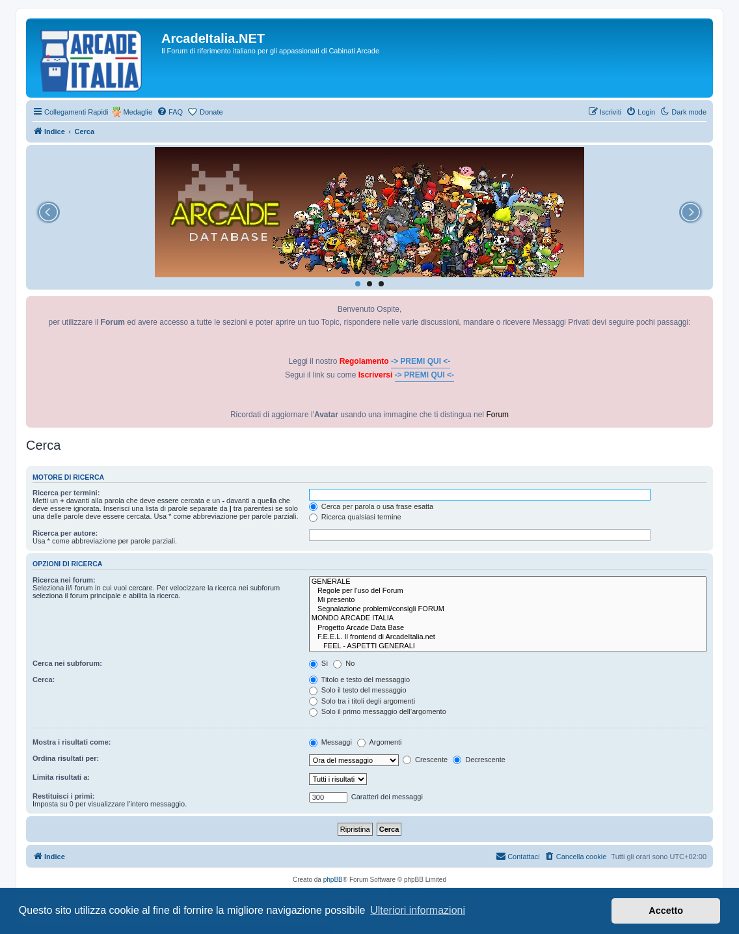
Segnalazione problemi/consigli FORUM (507, 609)
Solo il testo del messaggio (358, 690)
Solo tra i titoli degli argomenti (362, 701)
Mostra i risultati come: (72, 742)
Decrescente (479, 759)
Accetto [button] (666, 910)
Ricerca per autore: (65, 533)
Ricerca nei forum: (64, 580)
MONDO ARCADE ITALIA (507, 618)
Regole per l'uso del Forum (507, 591)
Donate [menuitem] (211, 112)
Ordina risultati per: (66, 758)
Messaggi (330, 742)
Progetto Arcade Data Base (507, 628)
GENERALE (507, 581)
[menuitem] (170, 112)
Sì (318, 663)
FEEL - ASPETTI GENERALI (507, 646)
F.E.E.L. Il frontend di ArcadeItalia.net (507, 637)
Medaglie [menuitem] (137, 112)
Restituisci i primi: (63, 796)
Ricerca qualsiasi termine (355, 517)
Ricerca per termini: (66, 493)
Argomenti (379, 742)
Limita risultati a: (61, 777)
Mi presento (507, 600)
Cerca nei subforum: (67, 663)
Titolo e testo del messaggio (359, 679)
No (344, 663)
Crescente (425, 759)
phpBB (333, 879)
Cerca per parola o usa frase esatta (371, 506)
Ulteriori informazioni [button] (417, 910)
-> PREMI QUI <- (420, 361)
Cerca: (44, 679)
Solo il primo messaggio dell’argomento (377, 711)
